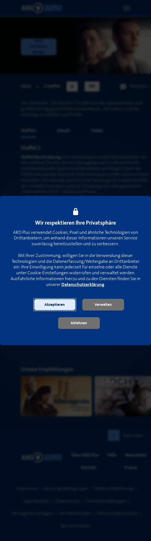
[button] (55, 305)
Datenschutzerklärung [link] (82, 284)
